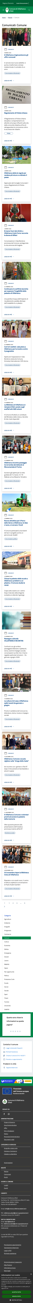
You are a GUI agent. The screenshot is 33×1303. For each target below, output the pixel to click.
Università (7, 1006)
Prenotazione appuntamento (12, 1245)
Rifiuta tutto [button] (16, 1296)
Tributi (6, 998)
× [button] (31, 1274)
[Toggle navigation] (3, 10)
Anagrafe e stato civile (10, 1148)
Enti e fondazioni (9, 1131)
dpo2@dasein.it (10, 1221)
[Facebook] (4, 1114)
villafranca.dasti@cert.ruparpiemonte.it (16, 1213)
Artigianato (7, 930)
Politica (6, 975)
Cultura (6, 942)
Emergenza (7, 953)
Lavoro (6, 960)
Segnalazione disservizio (11, 1248)
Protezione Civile (9, 979)
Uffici (5, 1128)
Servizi (6, 987)
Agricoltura (7, 919)
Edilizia (6, 949)
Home (4, 17)
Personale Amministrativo (12, 1137)
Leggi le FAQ (7, 1250)
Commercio (7, 934)
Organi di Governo (9, 1122)
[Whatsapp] (9, 1114)
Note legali (7, 1271)
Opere (6, 968)
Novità (10, 17)
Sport (6, 994)
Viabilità (6, 1009)
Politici (6, 1134)
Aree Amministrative (10, 1125)
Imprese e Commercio (10, 1151)
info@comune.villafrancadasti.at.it (15, 1209)
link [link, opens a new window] (7, 1288)
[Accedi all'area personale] (22, 3)
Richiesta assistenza (10, 1253)
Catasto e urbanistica (10, 1154)
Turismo (6, 1002)
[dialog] (16, 1287)
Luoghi (6, 1185)
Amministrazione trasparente (13, 1262)
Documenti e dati (9, 1139)
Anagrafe (7, 927)
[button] (16, 1300)
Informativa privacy (10, 1268)
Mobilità (6, 964)
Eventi (6, 1188)
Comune (6, 938)
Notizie (6, 1171)
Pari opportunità (9, 972)
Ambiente (7, 923)
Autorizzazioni (8, 1163)
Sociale (6, 991)
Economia (7, 945)
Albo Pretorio (8, 1265)
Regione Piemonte (8, 3)
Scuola (6, 983)
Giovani (6, 957)
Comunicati (9, 49)
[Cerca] (29, 10)
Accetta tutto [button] (16, 1292)
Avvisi (6, 1177)
